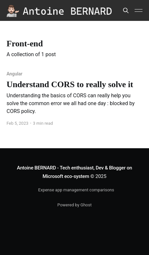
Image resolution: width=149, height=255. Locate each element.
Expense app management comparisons (76, 189)
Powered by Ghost (75, 204)
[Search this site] (126, 10)
